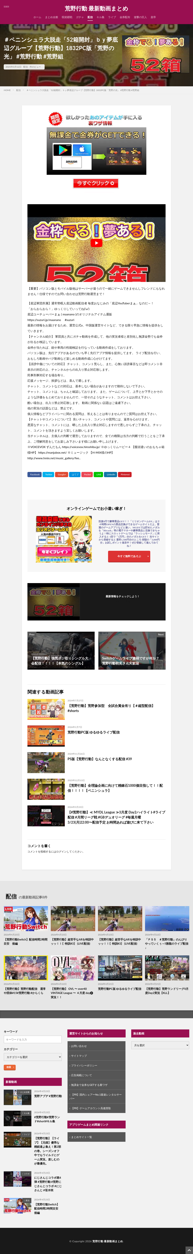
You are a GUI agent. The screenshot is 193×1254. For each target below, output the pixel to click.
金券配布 (125, 17)
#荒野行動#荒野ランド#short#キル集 (47, 1119)
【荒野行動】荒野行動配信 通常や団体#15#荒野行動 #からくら (25, 991)
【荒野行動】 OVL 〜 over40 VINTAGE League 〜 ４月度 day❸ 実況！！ (72, 993)
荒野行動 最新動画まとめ (96, 8)
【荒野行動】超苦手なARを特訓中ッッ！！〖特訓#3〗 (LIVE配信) (72, 941)
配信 (90, 17)
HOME (7, 90)
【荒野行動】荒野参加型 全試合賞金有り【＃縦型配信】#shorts (111, 708)
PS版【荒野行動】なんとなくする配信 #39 (100, 759)
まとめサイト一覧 (81, 1137)
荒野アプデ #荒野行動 (48, 1096)
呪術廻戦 (67, 17)
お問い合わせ (79, 1046)
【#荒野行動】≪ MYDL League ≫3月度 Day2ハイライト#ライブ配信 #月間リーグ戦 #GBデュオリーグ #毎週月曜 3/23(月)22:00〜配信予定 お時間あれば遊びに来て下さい (116, 817)
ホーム (37, 17)
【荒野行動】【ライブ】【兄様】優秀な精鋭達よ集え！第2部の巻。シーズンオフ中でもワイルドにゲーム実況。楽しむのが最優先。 (47, 1150)
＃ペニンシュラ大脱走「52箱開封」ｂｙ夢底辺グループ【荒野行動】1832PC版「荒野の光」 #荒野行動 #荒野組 (82, 90)
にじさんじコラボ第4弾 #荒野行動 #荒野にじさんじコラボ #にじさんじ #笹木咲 (48, 1184)
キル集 (100, 17)
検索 (9, 1067)
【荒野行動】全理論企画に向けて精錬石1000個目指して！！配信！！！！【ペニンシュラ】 (115, 788)
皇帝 (153, 17)
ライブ (112, 17)
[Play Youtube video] (96, 243)
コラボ (26, 1174)
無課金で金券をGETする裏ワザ (89, 1084)
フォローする (122, 601)
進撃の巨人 (140, 17)
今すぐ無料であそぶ (129, 556)
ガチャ (80, 17)
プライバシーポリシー (84, 1065)
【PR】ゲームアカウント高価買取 (91, 1108)
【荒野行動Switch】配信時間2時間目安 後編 (25, 941)
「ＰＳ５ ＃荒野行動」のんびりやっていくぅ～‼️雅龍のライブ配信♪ (166, 943)
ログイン (61, 851)
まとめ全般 (51, 17)
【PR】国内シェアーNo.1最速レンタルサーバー (95, 1096)
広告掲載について (81, 1075)
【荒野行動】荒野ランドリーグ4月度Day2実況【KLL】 (167, 991)
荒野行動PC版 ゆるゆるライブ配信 (94, 732)
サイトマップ (79, 1055)
